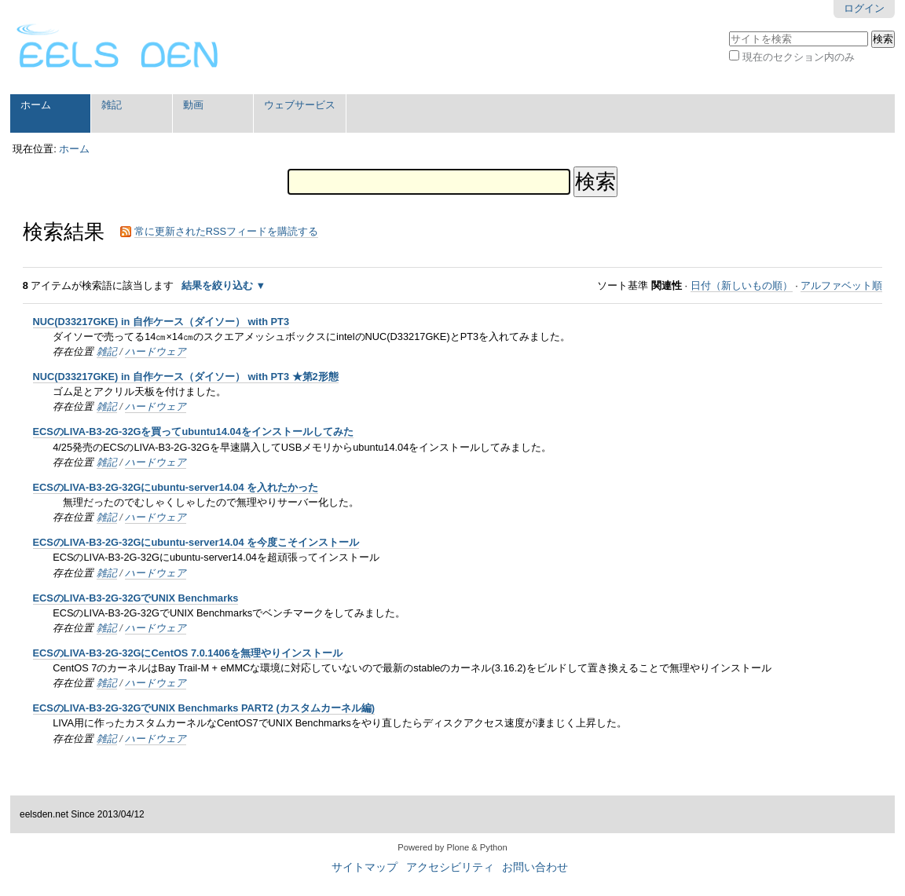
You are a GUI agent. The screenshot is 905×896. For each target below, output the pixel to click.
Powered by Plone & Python (452, 847)
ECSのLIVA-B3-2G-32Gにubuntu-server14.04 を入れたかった (176, 487)
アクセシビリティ (450, 867)
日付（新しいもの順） (742, 285)
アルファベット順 (841, 285)
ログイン (864, 8)
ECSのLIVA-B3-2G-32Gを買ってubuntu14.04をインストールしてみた (193, 431)
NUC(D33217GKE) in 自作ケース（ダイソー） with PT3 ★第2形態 (186, 376)
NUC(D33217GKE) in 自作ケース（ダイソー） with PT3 (161, 321)
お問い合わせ (535, 867)
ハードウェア (155, 351)
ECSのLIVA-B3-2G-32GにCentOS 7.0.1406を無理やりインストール (188, 653)
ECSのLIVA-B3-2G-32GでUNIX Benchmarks (136, 598)
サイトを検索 (728, 29)
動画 (193, 105)
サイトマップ (365, 867)
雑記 (111, 105)
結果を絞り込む (217, 285)
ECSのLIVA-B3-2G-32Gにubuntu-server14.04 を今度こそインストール (196, 542)
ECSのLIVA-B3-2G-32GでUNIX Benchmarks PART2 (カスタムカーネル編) (204, 708)
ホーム (35, 105)
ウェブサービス (299, 105)
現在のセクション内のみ (798, 57)
